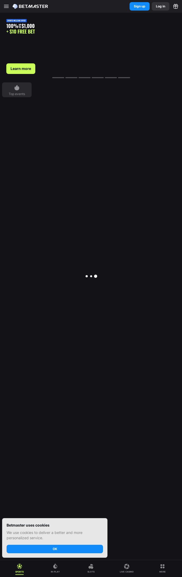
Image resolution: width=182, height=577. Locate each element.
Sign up (139, 6)
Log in (160, 6)
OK (55, 549)
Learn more (21, 68)
